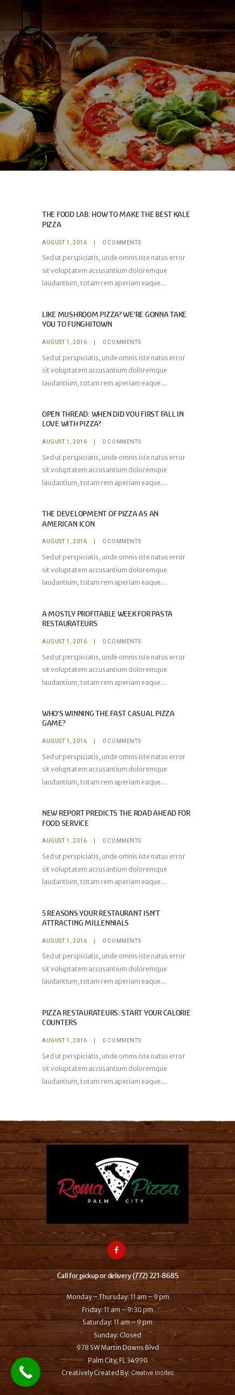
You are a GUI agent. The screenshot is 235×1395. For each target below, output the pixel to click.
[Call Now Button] (25, 1372)
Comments (121, 243)
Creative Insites (152, 1373)
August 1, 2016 (64, 243)
